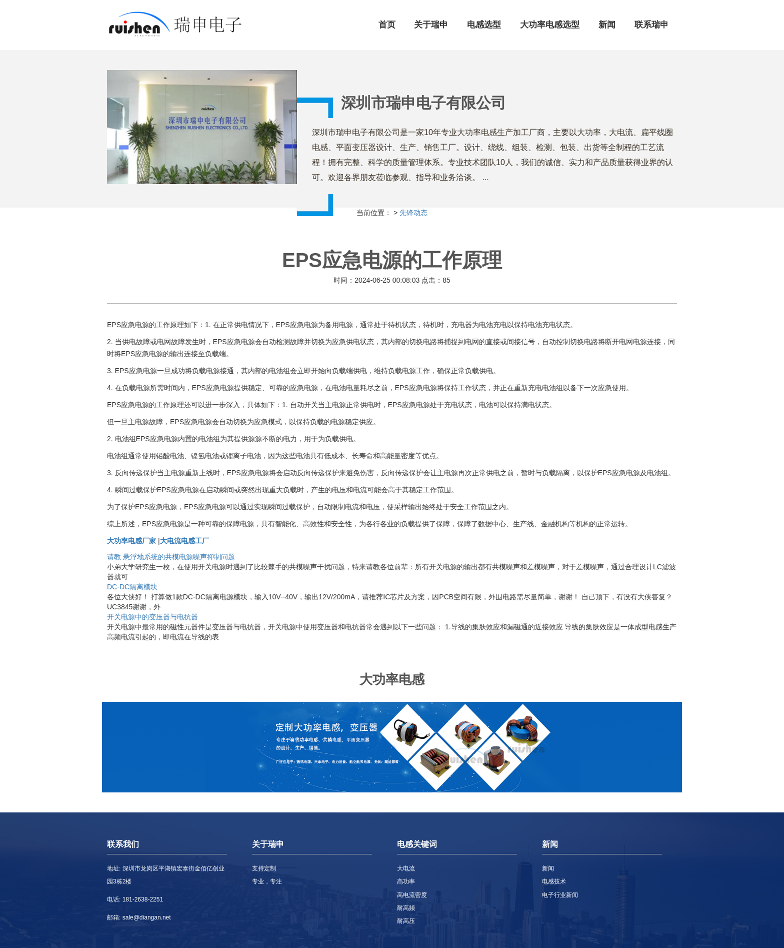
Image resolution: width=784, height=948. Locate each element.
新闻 (607, 25)
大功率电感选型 (550, 25)
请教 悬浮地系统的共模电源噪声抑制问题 (171, 557)
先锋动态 (414, 213)
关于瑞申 (431, 25)
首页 (387, 25)
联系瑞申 (651, 25)
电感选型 (484, 25)
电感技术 (554, 881)
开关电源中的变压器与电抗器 (152, 617)
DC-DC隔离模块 (132, 587)
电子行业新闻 (560, 894)
